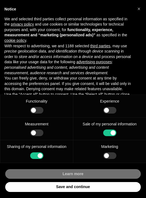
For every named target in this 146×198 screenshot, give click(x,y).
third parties (100, 46)
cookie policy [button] (15, 40)
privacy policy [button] (22, 24)
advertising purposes (94, 62)
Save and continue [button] (73, 187)
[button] (138, 8)
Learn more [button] (73, 174)
